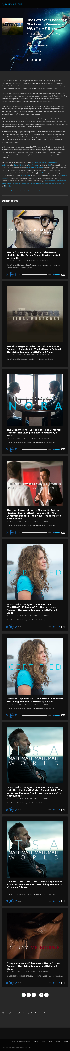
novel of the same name (34, 168)
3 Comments (45, 438)
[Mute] (54, 275)
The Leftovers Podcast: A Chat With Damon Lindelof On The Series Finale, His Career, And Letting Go (33, 255)
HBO (49, 165)
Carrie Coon (25, 175)
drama (50, 162)
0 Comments (45, 261)
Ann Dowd (22, 183)
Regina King (31, 183)
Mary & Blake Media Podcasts (21, 1041)
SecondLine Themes (26, 1047)
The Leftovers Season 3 (38, 1013)
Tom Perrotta (33, 165)
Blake (19, 261)
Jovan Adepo (40, 183)
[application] (35, 274)
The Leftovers (23, 1013)
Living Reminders (11, 1013)
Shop (50, 1041)
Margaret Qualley (12, 183)
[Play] (11, 274)
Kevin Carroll (49, 183)
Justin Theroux (43, 173)
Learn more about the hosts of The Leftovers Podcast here (22, 191)
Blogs (36, 1041)
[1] (11, 167)
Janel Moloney (59, 183)
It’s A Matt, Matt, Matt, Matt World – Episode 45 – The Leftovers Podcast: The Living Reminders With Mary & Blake (34, 884)
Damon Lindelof (19, 165)
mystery (44, 162)
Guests (43, 1041)
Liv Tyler (59, 181)
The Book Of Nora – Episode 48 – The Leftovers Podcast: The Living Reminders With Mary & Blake (34, 433)
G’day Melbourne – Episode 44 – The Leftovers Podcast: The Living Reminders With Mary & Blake (33, 966)
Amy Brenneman (49, 181)
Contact (65, 1041)
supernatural (36, 162)
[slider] (34, 274)
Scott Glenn (9, 186)
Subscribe (34, 53)
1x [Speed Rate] (63, 274)
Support (57, 1041)
